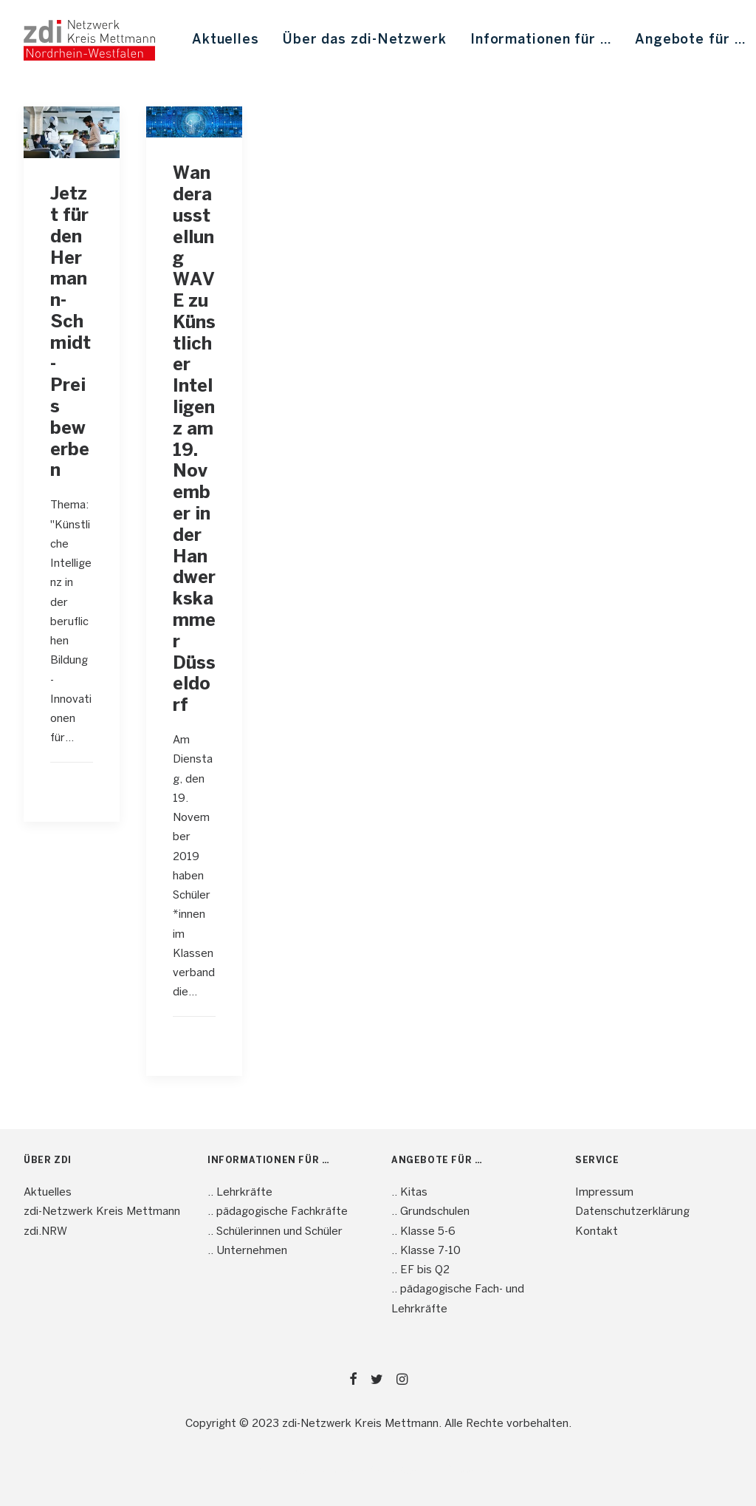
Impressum (604, 1193)
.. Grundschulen (430, 1212)
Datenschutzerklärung (632, 1212)
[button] (72, 132)
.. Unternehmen (247, 1251)
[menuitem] (225, 40)
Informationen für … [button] (540, 40)
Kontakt (596, 1232)
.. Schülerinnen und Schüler (275, 1232)
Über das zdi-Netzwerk (365, 40)
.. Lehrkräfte (239, 1193)
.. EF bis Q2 (420, 1270)
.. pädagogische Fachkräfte (277, 1212)
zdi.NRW (45, 1232)
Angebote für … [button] (690, 40)
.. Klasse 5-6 (423, 1232)
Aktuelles (225, 40)
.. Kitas (409, 1193)
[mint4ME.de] (89, 40)
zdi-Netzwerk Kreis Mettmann (102, 1212)
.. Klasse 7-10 (426, 1251)
